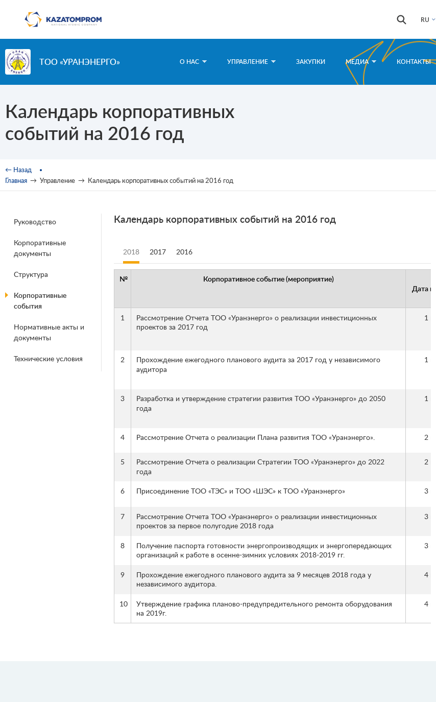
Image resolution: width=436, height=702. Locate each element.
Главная (16, 180)
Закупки (310, 61)
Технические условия (48, 358)
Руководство (35, 221)
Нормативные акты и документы (49, 332)
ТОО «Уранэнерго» (79, 61)
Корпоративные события (40, 300)
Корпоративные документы (40, 248)
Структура (31, 274)
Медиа (361, 61)
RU (425, 20)
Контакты (414, 61)
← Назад (18, 170)
